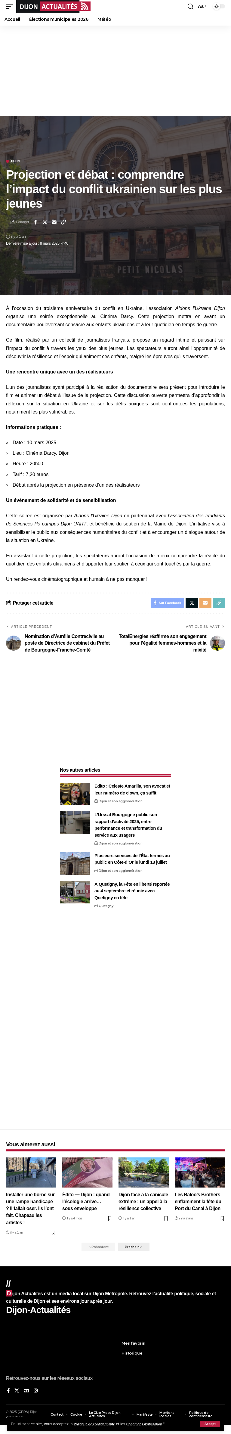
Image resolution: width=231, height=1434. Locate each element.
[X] (17, 1394)
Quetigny (106, 908)
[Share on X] (45, 222)
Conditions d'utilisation (155, 1424)
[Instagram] (37, 1394)
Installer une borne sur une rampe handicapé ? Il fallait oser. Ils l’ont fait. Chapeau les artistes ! (30, 1210)
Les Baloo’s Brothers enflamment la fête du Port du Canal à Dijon (198, 1203)
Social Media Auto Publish (93, 1431)
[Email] (54, 222)
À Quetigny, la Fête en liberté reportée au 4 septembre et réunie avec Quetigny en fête (132, 892)
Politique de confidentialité (98, 1424)
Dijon (15, 161)
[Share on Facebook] (35, 222)
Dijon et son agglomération (120, 803)
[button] (210, 1424)
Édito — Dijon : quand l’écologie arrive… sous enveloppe (85, 1203)
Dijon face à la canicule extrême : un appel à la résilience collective (143, 1203)
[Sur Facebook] (8, 1394)
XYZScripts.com (145, 1431)
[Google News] (27, 1394)
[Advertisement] (115, 71)
